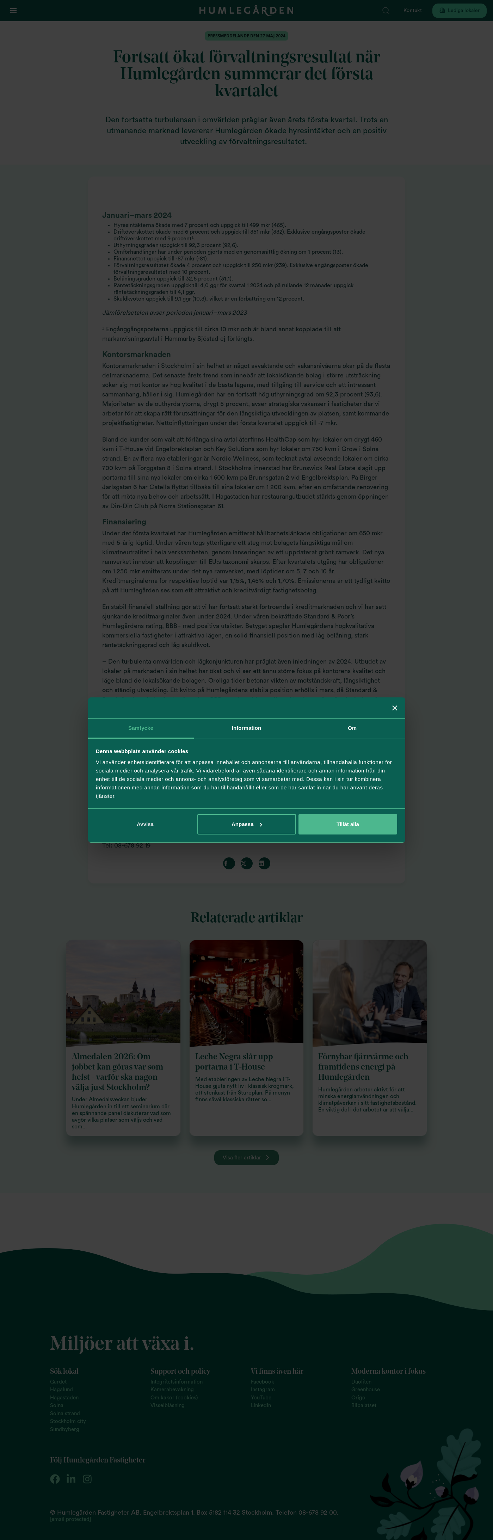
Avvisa (145, 824)
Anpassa (247, 824)
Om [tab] (352, 728)
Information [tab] (246, 728)
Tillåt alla (348, 824)
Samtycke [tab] (140, 728)
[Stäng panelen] (394, 708)
